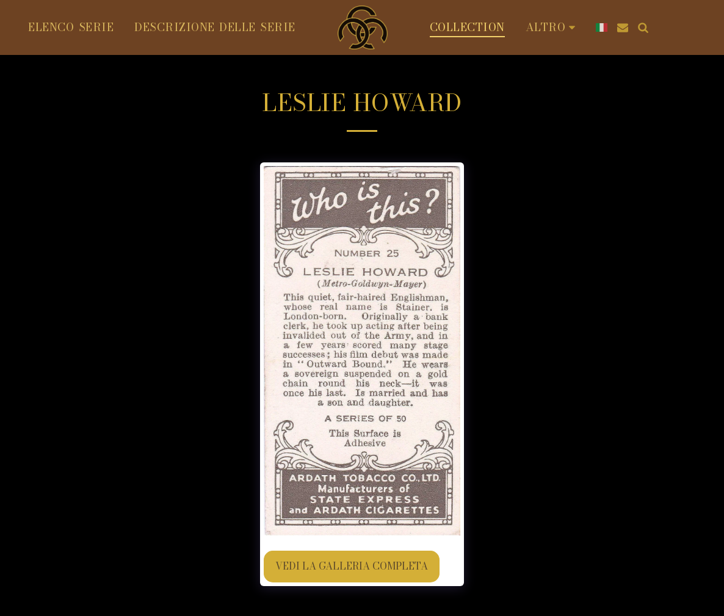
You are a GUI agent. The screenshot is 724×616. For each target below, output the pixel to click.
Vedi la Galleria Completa (351, 566)
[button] (622, 27)
